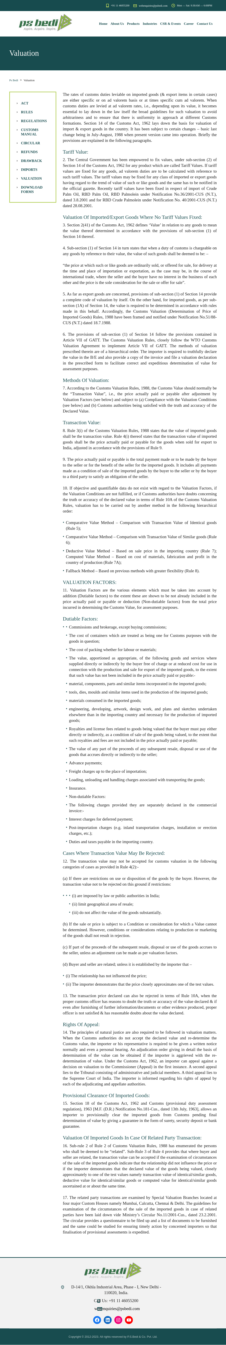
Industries (150, 23)
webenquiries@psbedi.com (117, 1308)
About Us (117, 23)
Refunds (29, 152)
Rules (27, 112)
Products (133, 23)
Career (189, 23)
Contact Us (205, 23)
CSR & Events (170, 23)
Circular (30, 143)
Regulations (34, 121)
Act (24, 103)
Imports (29, 170)
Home (103, 23)
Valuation (31, 179)
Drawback (31, 161)
